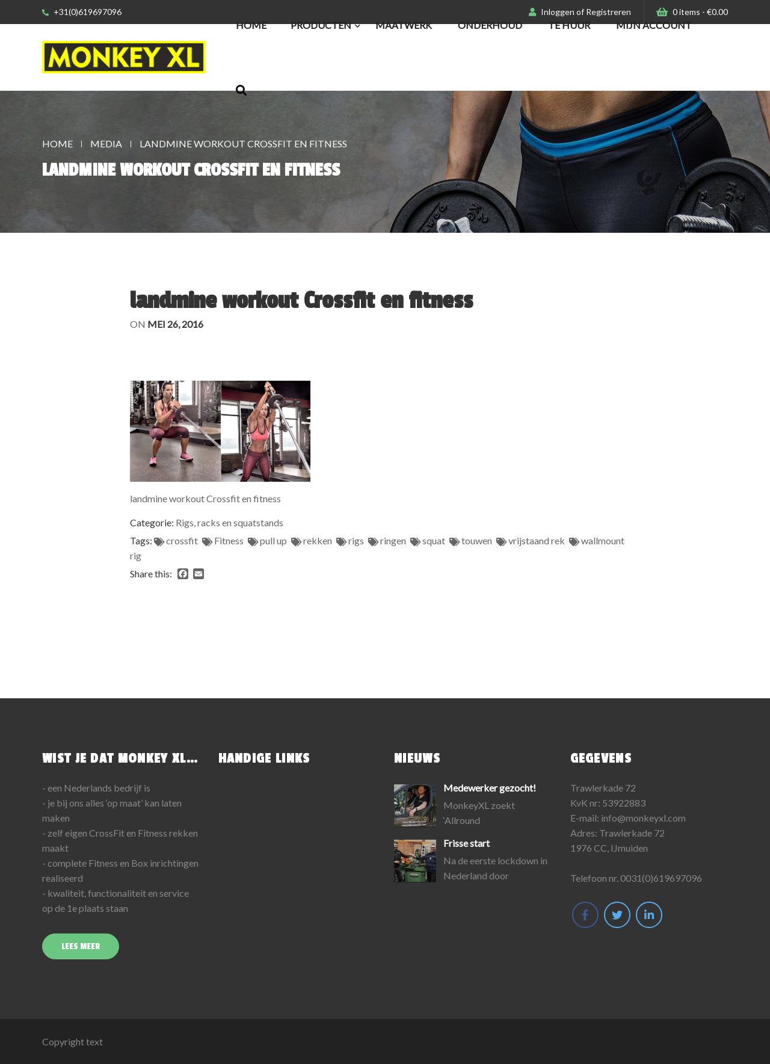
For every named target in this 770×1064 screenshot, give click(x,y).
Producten (321, 25)
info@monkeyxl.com (643, 817)
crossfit (182, 540)
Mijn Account (654, 25)
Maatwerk (403, 25)
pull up (273, 540)
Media (106, 143)
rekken (317, 540)
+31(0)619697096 (82, 12)
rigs (356, 540)
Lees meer (80, 946)
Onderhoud (490, 25)
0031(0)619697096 (661, 878)
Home (251, 25)
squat (433, 540)
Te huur (569, 25)
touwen (476, 540)
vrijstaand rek (536, 540)
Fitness (229, 540)
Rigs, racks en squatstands (229, 522)
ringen (393, 540)
